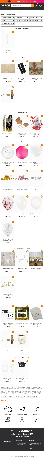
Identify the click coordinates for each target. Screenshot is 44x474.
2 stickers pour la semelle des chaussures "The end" (7, 324)
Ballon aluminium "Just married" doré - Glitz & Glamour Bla (8, 189)
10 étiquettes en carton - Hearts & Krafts (8, 104)
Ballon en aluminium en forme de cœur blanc (36, 163)
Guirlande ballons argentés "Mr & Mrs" (36, 189)
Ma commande (19, 442)
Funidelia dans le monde (33, 442)
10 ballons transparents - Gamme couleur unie (36, 214)
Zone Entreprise (32, 447)
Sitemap (30, 448)
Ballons (3, 20)
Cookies (30, 445)
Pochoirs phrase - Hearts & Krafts (22, 323)
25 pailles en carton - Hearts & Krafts (22, 79)
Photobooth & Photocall (7, 23)
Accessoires (16, 8)
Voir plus (4, 400)
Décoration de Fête (8, 12)
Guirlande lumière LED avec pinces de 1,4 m (22, 269)
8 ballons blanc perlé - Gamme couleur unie (22, 214)
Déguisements (9, 8)
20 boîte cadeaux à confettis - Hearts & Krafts (22, 134)
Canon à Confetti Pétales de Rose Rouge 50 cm (36, 134)
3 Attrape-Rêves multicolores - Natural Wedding (7, 269)
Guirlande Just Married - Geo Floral (8, 295)
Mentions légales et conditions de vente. (36, 443)
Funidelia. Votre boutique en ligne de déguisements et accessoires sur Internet (5, 5)
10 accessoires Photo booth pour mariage (22, 379)
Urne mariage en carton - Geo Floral (22, 350)
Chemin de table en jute (7, 78)
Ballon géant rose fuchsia (22, 162)
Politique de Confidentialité (34, 444)
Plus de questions (19, 447)
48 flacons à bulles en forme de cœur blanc (7, 50)
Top (41, 8)
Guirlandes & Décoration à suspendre (22, 20)
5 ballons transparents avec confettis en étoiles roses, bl (7, 240)
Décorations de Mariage (6, 17)
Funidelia (2, 12)
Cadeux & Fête (24, 8)
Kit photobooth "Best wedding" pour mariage (7, 379)
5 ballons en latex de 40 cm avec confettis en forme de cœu (8, 214)
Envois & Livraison (19, 444)
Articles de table (19, 17)
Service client (7, 441)
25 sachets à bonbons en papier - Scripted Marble (36, 324)
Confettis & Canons (34, 17)
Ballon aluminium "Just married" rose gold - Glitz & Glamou (22, 189)
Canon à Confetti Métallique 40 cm (7, 134)
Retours (17, 445)
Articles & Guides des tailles (21, 443)
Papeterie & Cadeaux (34, 20)
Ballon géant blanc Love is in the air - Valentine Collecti (8, 163)
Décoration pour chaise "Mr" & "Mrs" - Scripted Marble (36, 269)
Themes (2, 8)
